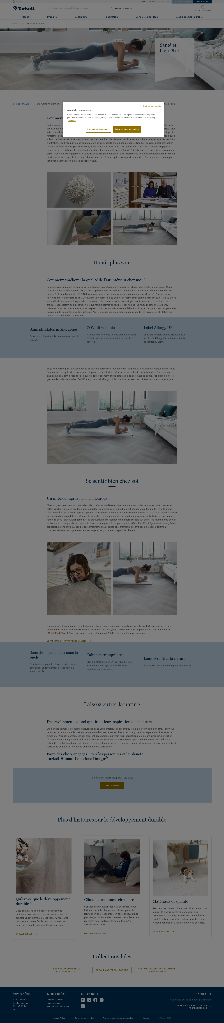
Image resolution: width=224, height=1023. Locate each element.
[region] (113, 119)
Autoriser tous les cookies (127, 129)
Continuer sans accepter (152, 106)
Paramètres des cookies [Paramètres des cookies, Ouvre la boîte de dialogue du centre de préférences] (98, 129)
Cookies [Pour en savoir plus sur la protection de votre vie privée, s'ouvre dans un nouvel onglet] (72, 121)
